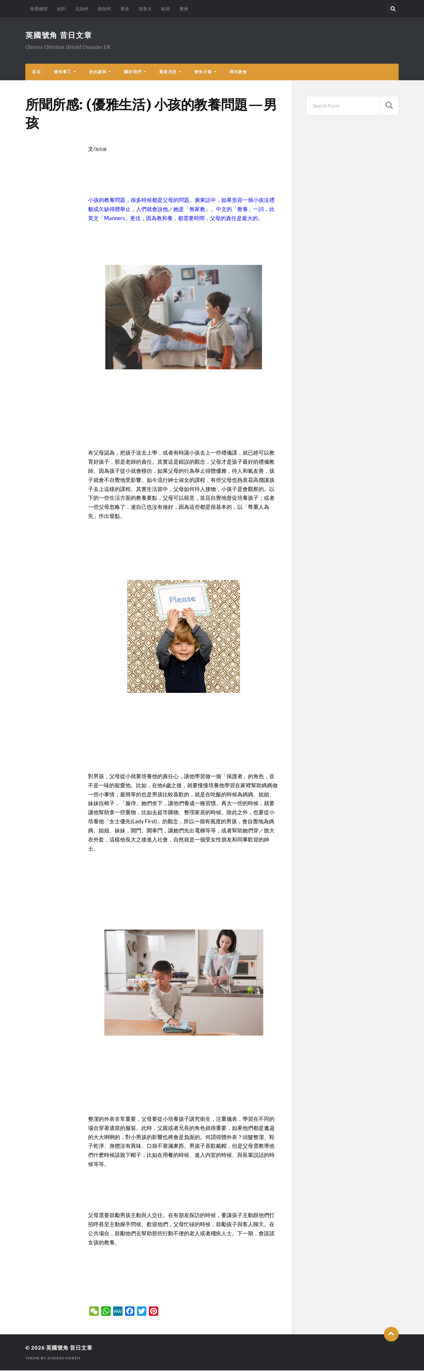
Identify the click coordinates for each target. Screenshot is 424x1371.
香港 (124, 8)
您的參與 (98, 72)
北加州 (81, 8)
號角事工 (62, 72)
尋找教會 (238, 72)
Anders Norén (63, 1358)
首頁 (36, 72)
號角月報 (203, 72)
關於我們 (133, 72)
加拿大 (145, 8)
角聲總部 (39, 8)
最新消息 (168, 72)
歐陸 (165, 8)
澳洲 (183, 8)
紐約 (61, 8)
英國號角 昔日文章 (61, 35)
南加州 (104, 8)
